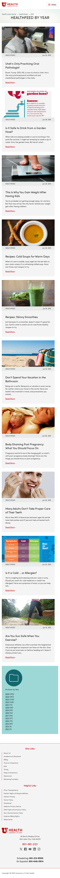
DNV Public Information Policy (15, 810)
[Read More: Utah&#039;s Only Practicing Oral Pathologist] (28, 39)
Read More (10, 82)
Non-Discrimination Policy (13, 813)
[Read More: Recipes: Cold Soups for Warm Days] (28, 232)
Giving (6, 769)
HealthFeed (23, 14)
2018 (7, 713)
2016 (7, 718)
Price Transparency (11, 790)
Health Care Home (9, 14)
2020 (7, 707)
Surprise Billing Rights (12, 816)
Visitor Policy (8, 800)
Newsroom (8, 776)
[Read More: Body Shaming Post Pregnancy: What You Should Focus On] (28, 420)
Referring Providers (11, 779)
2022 (7, 702)
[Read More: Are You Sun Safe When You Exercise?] (28, 612)
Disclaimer (8, 803)
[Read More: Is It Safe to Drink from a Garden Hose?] (28, 104)
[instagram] (39, 849)
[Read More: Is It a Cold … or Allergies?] (28, 549)
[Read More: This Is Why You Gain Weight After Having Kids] (28, 168)
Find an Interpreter (11, 763)
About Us (7, 753)
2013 (7, 726)
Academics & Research (12, 756)
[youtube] (30, 849)
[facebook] (25, 849)
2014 (7, 723)
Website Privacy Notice (12, 806)
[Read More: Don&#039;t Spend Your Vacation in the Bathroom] (28, 353)
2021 (7, 705)
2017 (7, 715)
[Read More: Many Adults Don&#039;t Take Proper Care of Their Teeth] (28, 484)
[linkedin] (34, 849)
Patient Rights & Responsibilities (16, 793)
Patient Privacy (9, 797)
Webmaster (8, 819)
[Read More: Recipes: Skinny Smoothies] (28, 293)
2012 (7, 729)
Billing (6, 760)
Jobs (5, 766)
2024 (7, 696)
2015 (32, 14)
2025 (7, 694)
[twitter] (21, 849)
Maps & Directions (11, 773)
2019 (7, 710)
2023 (7, 699)
